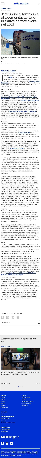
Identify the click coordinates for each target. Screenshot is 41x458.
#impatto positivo (22, 64)
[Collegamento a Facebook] (2, 443)
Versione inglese (5, 10)
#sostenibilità (4, 64)
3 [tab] (21, 386)
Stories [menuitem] (3, 399)
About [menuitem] (2, 414)
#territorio (11, 64)
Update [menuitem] (3, 397)
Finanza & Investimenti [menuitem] (27, 401)
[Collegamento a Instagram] (7, 443)
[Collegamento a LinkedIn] (11, 443)
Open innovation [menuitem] (26, 397)
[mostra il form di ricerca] (39, 4)
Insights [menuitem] (3, 405)
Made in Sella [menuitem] (4, 407)
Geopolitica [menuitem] (25, 405)
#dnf (16, 64)
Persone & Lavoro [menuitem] (26, 403)
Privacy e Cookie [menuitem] (5, 429)
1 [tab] (18, 386)
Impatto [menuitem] (24, 399)
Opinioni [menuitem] (3, 401)
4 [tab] (22, 386)
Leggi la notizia (5, 383)
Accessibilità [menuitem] (4, 431)
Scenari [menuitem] (3, 403)
